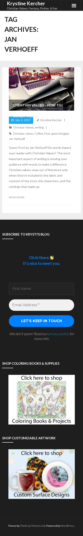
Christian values (23, 133)
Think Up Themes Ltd (32, 525)
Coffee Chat (42, 133)
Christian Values (23, 127)
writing (39, 127)
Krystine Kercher (51, 120)
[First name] (41, 289)
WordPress (67, 525)
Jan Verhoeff (17, 139)
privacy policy (58, 334)
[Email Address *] (41, 305)
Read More (17, 197)
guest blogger (60, 133)
